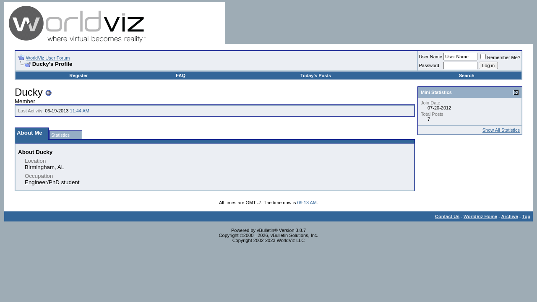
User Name (431, 56)
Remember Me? (500, 57)
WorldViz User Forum (48, 57)
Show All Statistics (501, 130)
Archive (509, 216)
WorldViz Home (480, 216)
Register (78, 75)
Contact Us (447, 216)
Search (466, 75)
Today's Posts (315, 75)
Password (429, 65)
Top (526, 216)
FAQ (180, 75)
